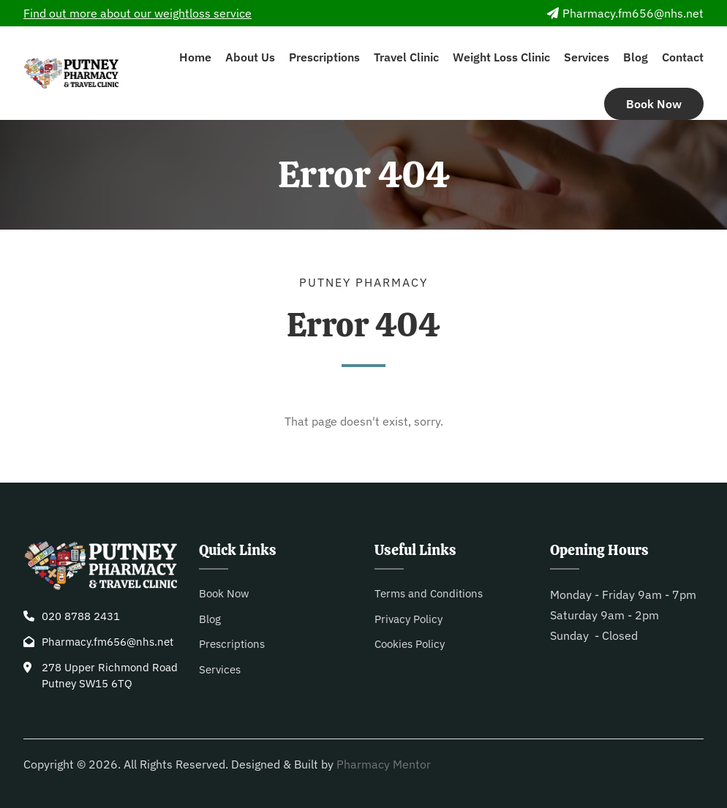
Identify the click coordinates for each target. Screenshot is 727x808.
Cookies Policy (409, 644)
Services (586, 57)
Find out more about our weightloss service (137, 13)
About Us (250, 57)
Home (195, 57)
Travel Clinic (406, 57)
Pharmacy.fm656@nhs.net (625, 13)
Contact (683, 57)
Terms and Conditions (428, 593)
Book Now (654, 104)
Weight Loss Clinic (501, 57)
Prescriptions (324, 57)
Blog (635, 57)
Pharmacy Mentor (383, 764)
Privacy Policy (408, 619)
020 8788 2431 (81, 616)
